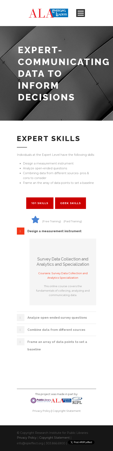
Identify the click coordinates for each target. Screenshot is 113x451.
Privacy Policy (42, 410)
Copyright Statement (66, 410)
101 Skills (39, 203)
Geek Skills (70, 203)
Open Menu (80, 13)
